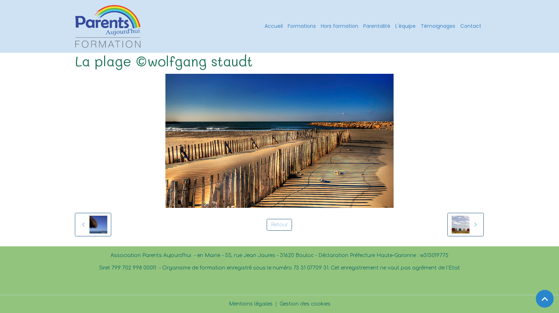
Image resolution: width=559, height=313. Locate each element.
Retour (279, 224)
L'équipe (405, 26)
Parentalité (376, 26)
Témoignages (438, 26)
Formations (302, 26)
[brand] (109, 26)
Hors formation (339, 26)
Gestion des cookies (305, 304)
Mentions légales (251, 304)
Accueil (274, 26)
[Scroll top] (545, 299)
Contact (470, 26)
